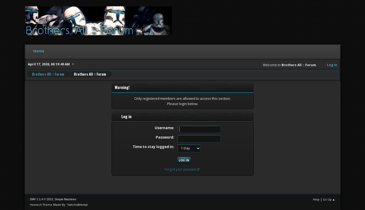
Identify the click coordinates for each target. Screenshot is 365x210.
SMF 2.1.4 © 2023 (41, 199)
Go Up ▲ (329, 199)
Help (316, 199)
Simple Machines (65, 199)
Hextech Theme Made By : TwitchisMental (59, 205)
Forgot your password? (182, 169)
